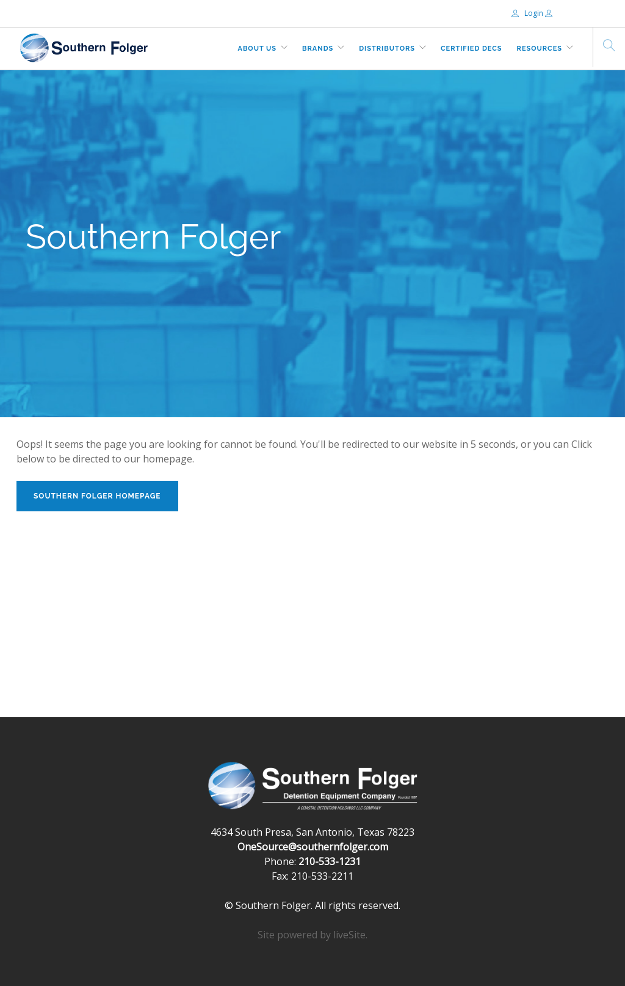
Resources (539, 49)
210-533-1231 (329, 861)
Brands (317, 49)
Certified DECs (471, 49)
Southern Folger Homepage (97, 496)
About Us (257, 49)
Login (528, 13)
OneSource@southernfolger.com (312, 846)
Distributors (387, 49)
